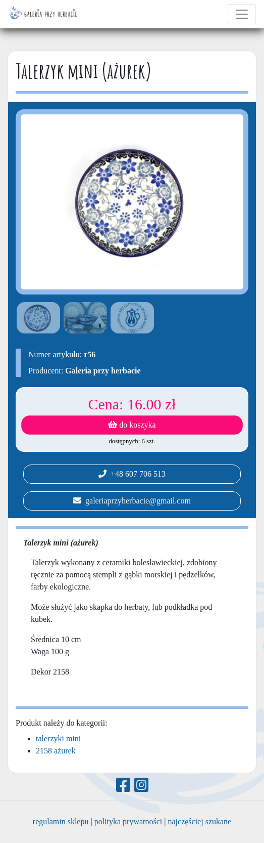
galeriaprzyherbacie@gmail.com (132, 500)
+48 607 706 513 (132, 474)
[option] (36, 317)
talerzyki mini (58, 738)
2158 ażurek (56, 750)
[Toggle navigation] (242, 14)
